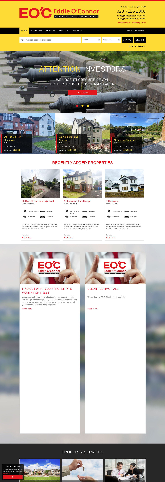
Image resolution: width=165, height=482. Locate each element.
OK (13, 477)
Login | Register (135, 31)
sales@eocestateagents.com (131, 16)
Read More (82, 93)
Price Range (108, 40)
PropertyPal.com (76, 468)
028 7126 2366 (131, 11)
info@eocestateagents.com (132, 18)
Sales (86, 40)
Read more (6, 473)
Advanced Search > (137, 46)
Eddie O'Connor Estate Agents (42, 468)
